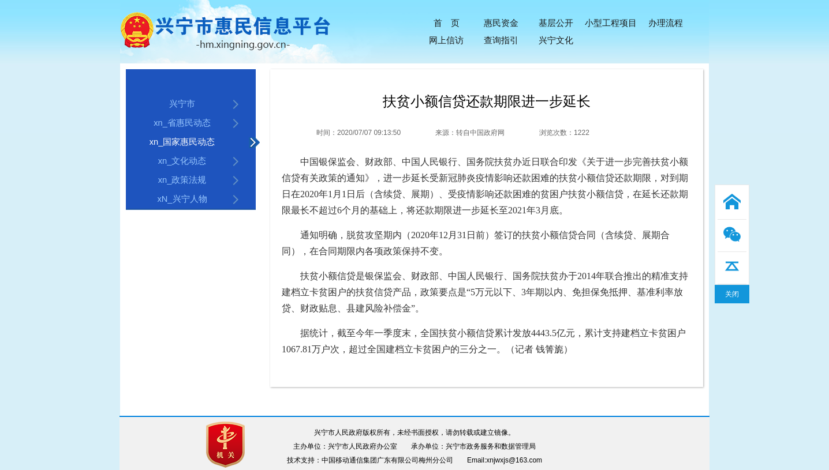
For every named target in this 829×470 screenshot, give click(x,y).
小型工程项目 (611, 23)
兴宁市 (182, 103)
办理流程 (665, 23)
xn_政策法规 (182, 180)
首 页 (447, 23)
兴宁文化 (556, 40)
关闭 (732, 294)
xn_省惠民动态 (182, 122)
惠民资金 (501, 23)
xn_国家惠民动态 (182, 141)
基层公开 (556, 23)
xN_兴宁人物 (182, 199)
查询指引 (501, 40)
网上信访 (446, 40)
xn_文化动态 (182, 161)
